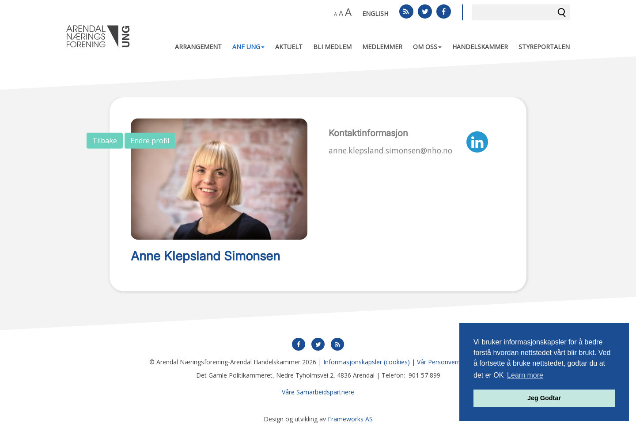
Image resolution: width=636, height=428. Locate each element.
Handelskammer (480, 46)
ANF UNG (248, 46)
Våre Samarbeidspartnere (318, 392)
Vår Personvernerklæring (452, 362)
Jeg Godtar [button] (544, 397)
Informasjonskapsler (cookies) (366, 362)
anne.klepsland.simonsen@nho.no (390, 150)
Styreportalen (544, 46)
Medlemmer (382, 46)
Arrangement (198, 46)
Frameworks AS (350, 419)
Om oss (427, 46)
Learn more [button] (525, 375)
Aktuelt (289, 46)
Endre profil (149, 140)
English (375, 13)
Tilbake (104, 140)
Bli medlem (332, 46)
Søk (562, 12)
